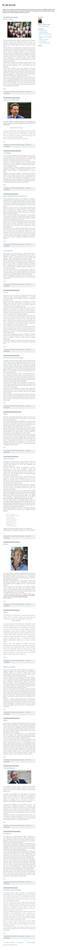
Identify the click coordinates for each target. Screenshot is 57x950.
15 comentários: (28, 759)
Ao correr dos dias (43, 41)
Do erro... (6, 292)
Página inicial (21, 942)
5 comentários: (28, 604)
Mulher (5, 720)
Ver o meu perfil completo (43, 26)
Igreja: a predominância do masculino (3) (15, 196)
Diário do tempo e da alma (44, 42)
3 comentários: (28, 660)
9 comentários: (28, 187)
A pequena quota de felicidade (12, 890)
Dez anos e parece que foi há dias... (13, 357)
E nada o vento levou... (44, 39)
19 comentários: (28, 91)
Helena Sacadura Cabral (44, 24)
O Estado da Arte (42, 30)
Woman (5, 544)
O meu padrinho (8, 250)
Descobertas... (7, 833)
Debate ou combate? (9, 667)
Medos (5, 612)
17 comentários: (28, 536)
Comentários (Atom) (13, 944)
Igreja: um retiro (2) (8, 458)
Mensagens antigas (31, 942)
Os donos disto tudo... (9, 768)
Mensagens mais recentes (9, 942)
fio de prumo (9, 5)
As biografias (7, 153)
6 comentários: (28, 244)
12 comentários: (28, 284)
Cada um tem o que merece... (12, 100)
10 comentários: (28, 349)
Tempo (5, 414)
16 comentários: (28, 144)
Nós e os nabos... (8, 19)
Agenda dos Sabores (43, 32)
